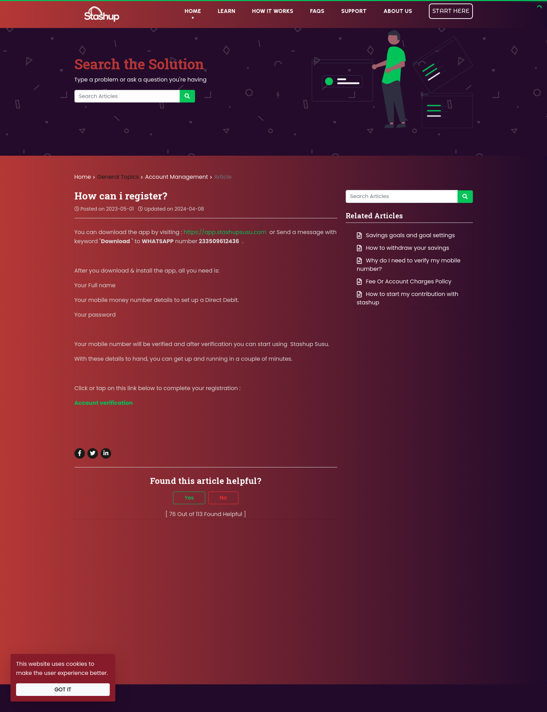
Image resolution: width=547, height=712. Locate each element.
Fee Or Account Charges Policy (404, 281)
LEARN (226, 11)
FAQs (317, 11)
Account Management (177, 177)
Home (82, 177)
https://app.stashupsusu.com (224, 232)
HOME (193, 11)
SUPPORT (354, 11)
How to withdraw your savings (403, 248)
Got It (63, 689)
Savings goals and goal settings (406, 235)
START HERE (450, 11)
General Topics (118, 177)
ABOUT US (397, 11)
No (223, 497)
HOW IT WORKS (272, 11)
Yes (189, 497)
